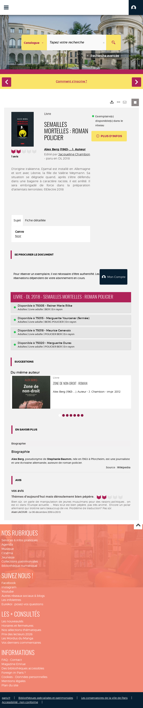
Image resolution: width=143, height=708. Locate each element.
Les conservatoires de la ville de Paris (104, 697)
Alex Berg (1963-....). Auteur (65, 149)
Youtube (7, 591)
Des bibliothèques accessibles (22, 668)
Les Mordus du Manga (17, 638)
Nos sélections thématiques (21, 630)
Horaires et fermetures (17, 625)
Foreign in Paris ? (13, 672)
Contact (16, 659)
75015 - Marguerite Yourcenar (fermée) (62, 318)
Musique (7, 548)
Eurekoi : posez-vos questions (22, 604)
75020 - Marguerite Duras (53, 342)
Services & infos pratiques (19, 540)
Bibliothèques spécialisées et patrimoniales (45, 697)
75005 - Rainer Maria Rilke (54, 305)
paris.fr (6, 697)
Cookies (7, 677)
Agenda (7, 544)
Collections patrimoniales (19, 561)
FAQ (4, 659)
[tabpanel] (50, 234)
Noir (18, 236)
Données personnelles (31, 677)
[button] (136, 7)
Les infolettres (11, 600)
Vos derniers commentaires (21, 642)
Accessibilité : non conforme (20, 702)
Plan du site (9, 685)
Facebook (8, 583)
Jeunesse (8, 557)
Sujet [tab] (17, 220)
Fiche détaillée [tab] (35, 220)
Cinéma (7, 553)
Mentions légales (13, 681)
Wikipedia (123, 467)
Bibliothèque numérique (19, 565)
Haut (138, 525)
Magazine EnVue (13, 664)
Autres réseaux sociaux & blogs (23, 595)
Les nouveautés (12, 621)
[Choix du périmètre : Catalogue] (34, 42)
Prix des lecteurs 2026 (17, 634)
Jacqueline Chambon (74, 154)
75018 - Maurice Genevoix (53, 330)
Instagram (8, 587)
